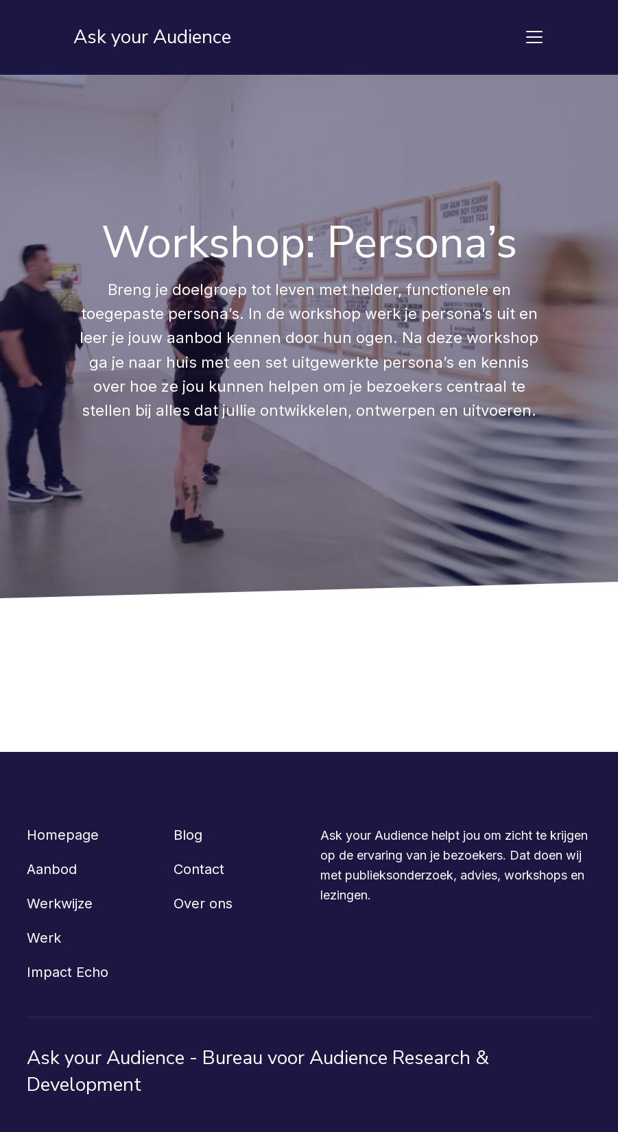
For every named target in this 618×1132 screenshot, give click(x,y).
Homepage (63, 835)
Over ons (203, 903)
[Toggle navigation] (534, 37)
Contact (199, 869)
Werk (44, 938)
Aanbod (52, 869)
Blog (188, 835)
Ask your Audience (152, 37)
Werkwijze (60, 903)
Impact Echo (67, 972)
